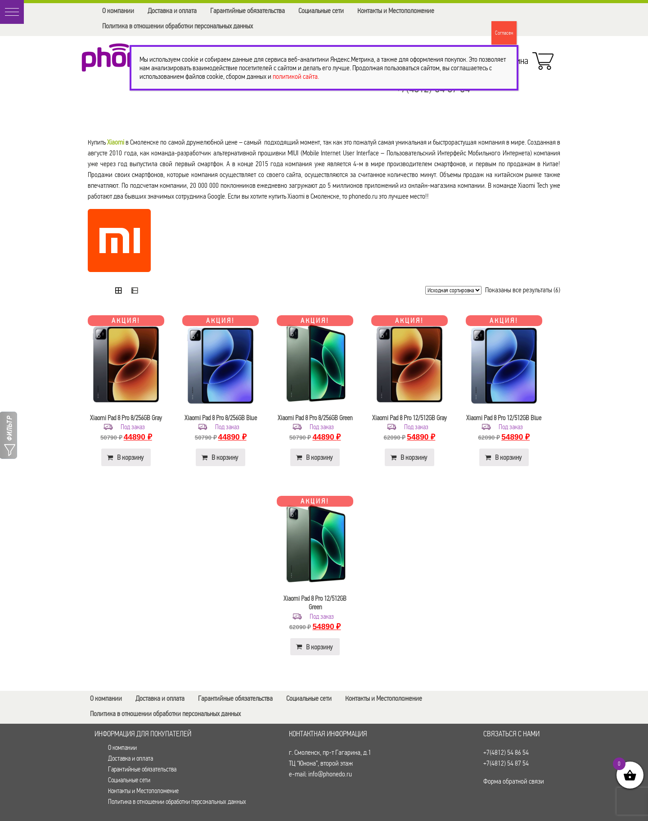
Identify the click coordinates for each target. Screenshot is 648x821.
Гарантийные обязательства (247, 10)
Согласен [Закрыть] (504, 33)
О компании (118, 10)
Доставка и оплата (172, 10)
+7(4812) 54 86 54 (506, 752)
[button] (12, 12)
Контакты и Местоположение (395, 10)
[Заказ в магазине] (453, 290)
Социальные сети (321, 10)
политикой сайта (295, 76)
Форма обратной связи (513, 781)
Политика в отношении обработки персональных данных (177, 26)
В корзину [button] (130, 457)
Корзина (524, 58)
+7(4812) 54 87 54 (506, 763)
